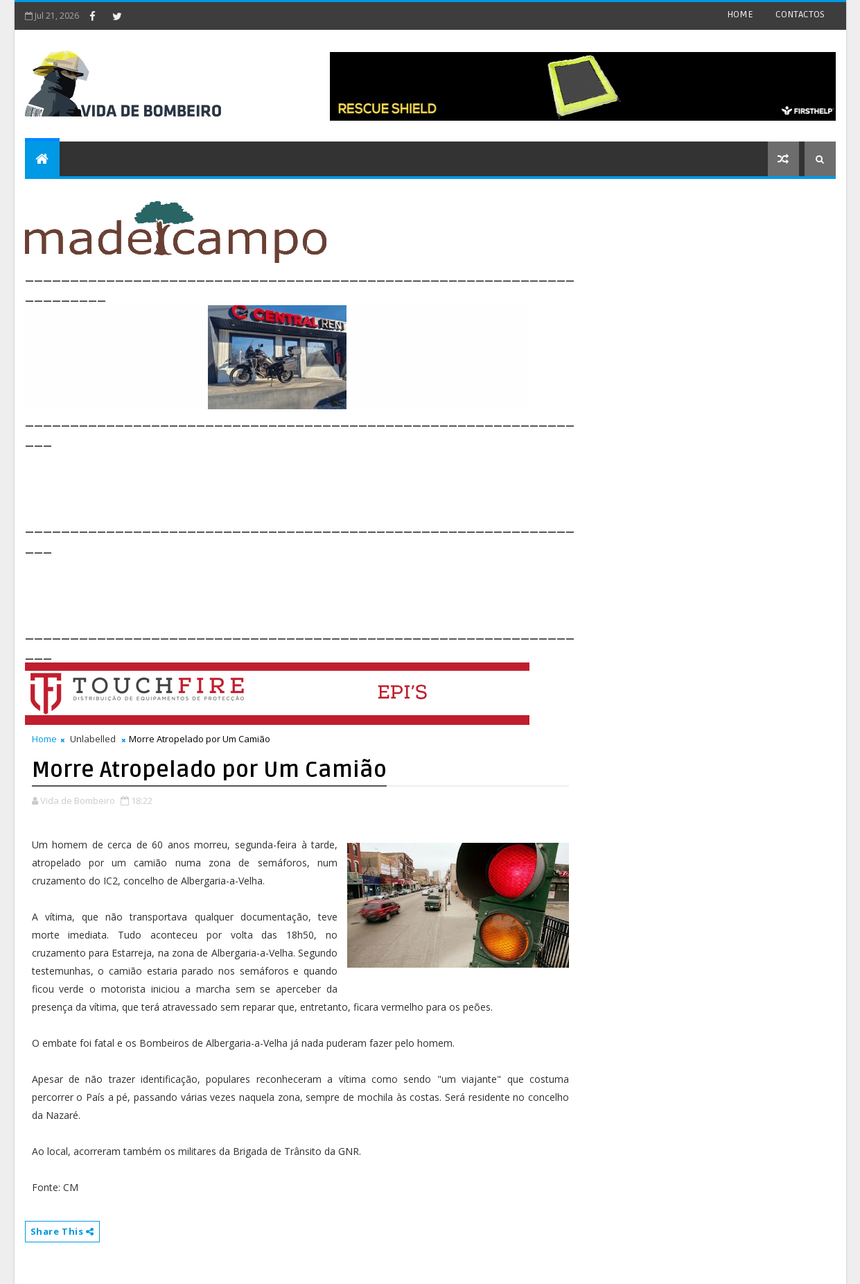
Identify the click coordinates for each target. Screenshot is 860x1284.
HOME (740, 14)
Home (44, 739)
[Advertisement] (277, 481)
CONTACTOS (800, 14)
